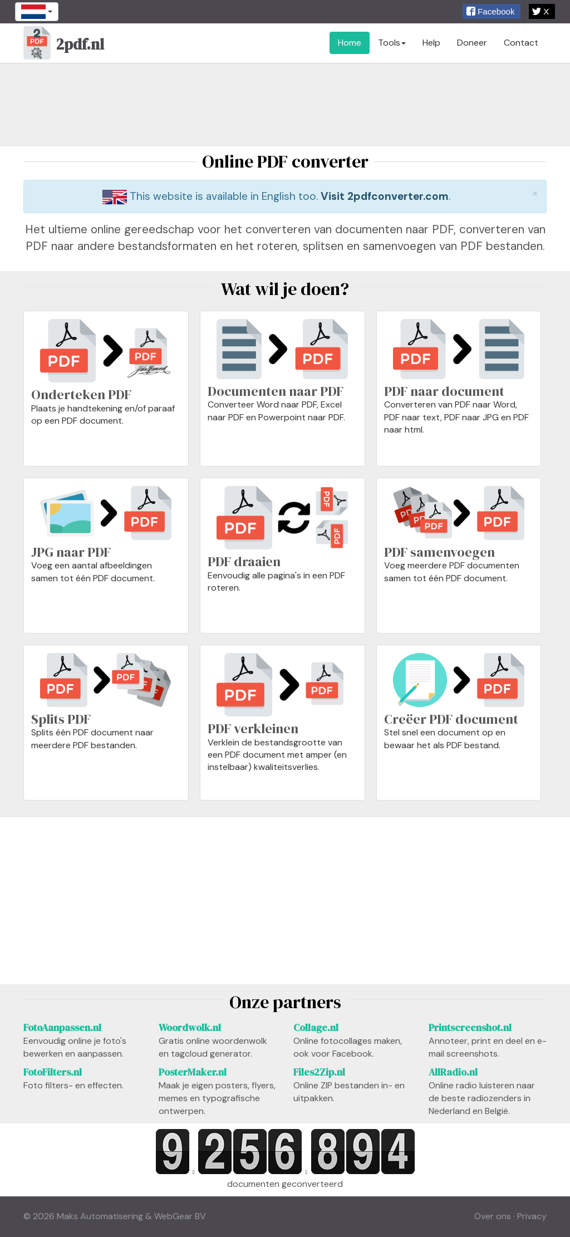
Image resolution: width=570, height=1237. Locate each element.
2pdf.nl (63, 46)
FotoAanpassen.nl (62, 1027)
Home (349, 42)
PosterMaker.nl (193, 1072)
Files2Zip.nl (319, 1072)
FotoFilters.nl (52, 1072)
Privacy (532, 1216)
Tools (392, 42)
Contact (521, 42)
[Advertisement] (285, 104)
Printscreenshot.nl (470, 1027)
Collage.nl (315, 1027)
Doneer (472, 42)
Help (431, 42)
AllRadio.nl (453, 1072)
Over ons (492, 1216)
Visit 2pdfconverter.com (385, 196)
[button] (491, 11)
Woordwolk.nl (190, 1027)
